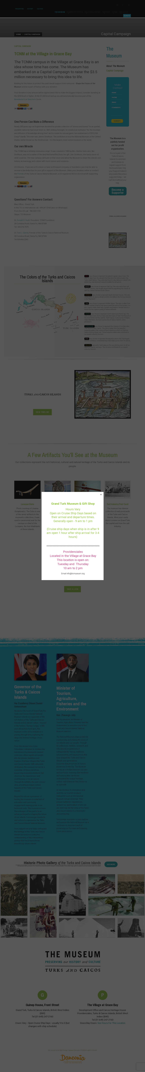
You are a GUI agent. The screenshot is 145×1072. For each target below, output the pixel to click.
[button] (101, 494)
